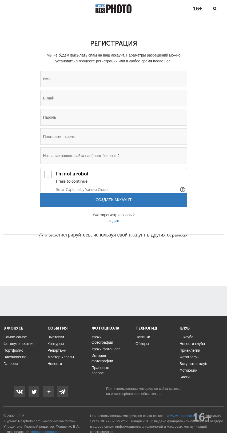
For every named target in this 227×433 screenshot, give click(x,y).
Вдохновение (14, 357)
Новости (54, 364)
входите (114, 221)
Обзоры (142, 344)
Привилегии (190, 350)
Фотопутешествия (18, 344)
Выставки (55, 337)
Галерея (10, 364)
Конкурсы (55, 344)
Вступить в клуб (193, 364)
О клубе (186, 337)
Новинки (143, 337)
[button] (73, 251)
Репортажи (56, 350)
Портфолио (13, 350)
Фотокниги (188, 370)
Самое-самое (15, 337)
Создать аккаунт (113, 200)
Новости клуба (192, 344)
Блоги (185, 377)
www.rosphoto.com (125, 394)
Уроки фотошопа (106, 349)
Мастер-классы (60, 357)
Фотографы (189, 357)
